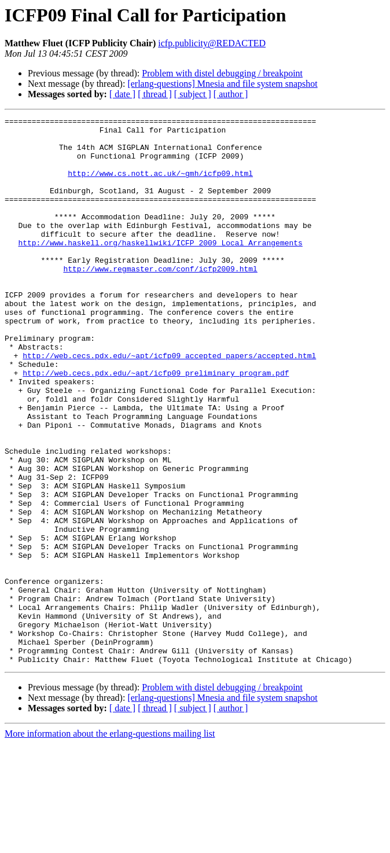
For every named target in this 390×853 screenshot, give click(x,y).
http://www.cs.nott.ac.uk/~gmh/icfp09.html (160, 185)
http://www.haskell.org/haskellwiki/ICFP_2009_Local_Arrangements (160, 268)
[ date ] (122, 94)
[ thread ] (155, 94)
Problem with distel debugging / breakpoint (222, 73)
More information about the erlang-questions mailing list (110, 843)
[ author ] (231, 94)
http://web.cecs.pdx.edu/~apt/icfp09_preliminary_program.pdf (156, 425)
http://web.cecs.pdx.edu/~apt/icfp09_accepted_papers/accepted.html (169, 404)
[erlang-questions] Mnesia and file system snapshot (222, 84)
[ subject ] (192, 94)
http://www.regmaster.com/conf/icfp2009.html (160, 300)
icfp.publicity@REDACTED (212, 43)
